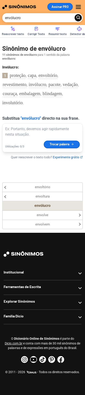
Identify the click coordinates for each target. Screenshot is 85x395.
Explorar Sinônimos (19, 301)
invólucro (37, 84)
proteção (18, 75)
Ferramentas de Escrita (22, 286)
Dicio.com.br (13, 343)
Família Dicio (14, 316)
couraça (10, 93)
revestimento (15, 84)
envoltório (48, 75)
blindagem (52, 93)
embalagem (29, 93)
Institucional (14, 272)
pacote (55, 84)
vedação (70, 84)
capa (32, 75)
